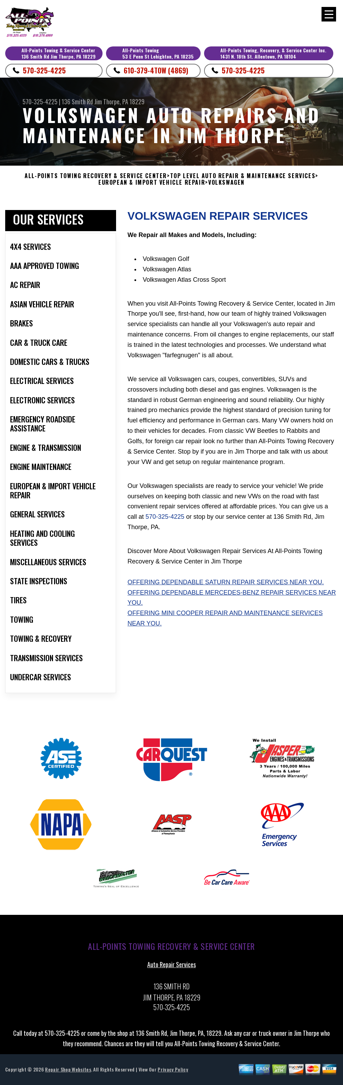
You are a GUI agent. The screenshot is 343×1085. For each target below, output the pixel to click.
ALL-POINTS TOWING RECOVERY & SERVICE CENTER (96, 176)
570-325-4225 (44, 70)
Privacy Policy (173, 1072)
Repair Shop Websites (68, 1072)
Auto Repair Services (171, 967)
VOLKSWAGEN (226, 182)
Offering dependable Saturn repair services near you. (225, 585)
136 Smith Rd (77, 101)
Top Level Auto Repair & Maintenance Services (242, 176)
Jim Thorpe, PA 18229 (119, 101)
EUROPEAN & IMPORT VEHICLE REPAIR (151, 182)
